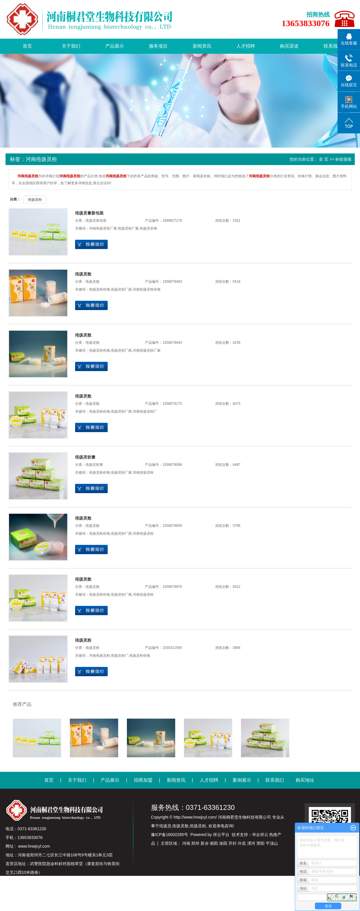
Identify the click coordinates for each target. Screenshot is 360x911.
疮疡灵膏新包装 (89, 213)
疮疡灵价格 (148, 228)
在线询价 (91, 244)
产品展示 (114, 46)
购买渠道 (289, 46)
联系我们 (333, 46)
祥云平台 (221, 834)
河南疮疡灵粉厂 (145, 411)
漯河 (251, 843)
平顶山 (272, 843)
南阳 (214, 843)
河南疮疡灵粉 (143, 472)
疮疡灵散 (83, 274)
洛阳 (223, 843)
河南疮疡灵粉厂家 (103, 228)
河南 (186, 843)
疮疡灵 (165, 826)
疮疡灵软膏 (85, 457)
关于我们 (71, 46)
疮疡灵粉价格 (99, 289)
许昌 (242, 843)
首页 (27, 46)
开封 (232, 843)
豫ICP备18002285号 (169, 834)
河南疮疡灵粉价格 (147, 289)
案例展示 (242, 780)
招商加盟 (143, 780)
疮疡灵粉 (35, 200)
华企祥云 (260, 834)
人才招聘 (245, 46)
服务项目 (158, 46)
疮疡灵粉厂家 (128, 228)
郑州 (195, 843)
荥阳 (260, 843)
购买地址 (305, 780)
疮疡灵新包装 (96, 221)
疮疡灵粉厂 (119, 656)
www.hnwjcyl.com (34, 846)
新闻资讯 (202, 46)
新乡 (205, 843)
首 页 (323, 159)
